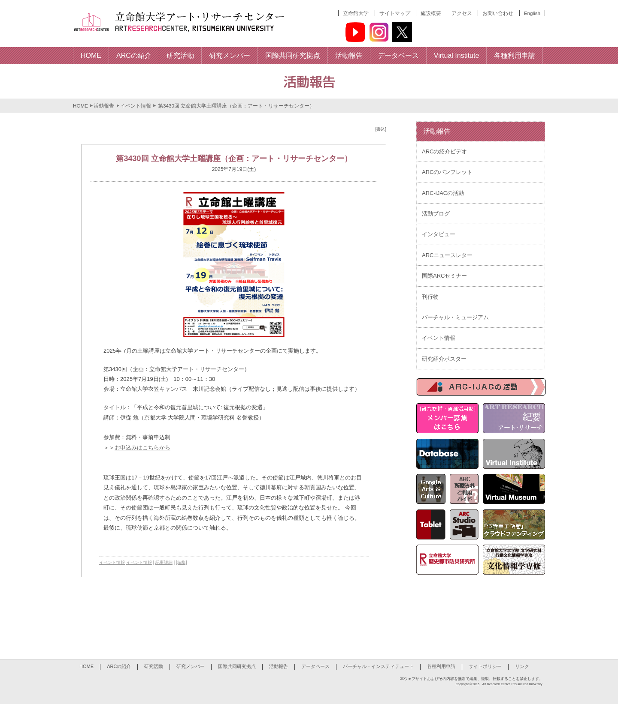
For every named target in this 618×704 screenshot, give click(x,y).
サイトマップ (394, 13)
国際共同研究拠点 (237, 666)
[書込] (380, 129)
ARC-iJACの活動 (443, 193)
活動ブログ (436, 213)
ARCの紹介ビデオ (444, 151)
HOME (80, 105)
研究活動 (153, 666)
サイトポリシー (485, 666)
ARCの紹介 (119, 666)
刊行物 (430, 297)
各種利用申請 (441, 666)
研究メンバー (190, 666)
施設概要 (431, 13)
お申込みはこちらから (142, 447)
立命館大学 (356, 13)
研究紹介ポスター (444, 359)
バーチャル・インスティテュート (378, 666)
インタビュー (438, 234)
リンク (522, 666)
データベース (315, 666)
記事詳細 (164, 562)
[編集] (181, 562)
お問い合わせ (497, 13)
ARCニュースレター (447, 255)
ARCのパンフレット (447, 172)
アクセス (461, 13)
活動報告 (104, 105)
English (532, 13)
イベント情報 (135, 105)
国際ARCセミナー (444, 276)
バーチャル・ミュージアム (455, 317)
